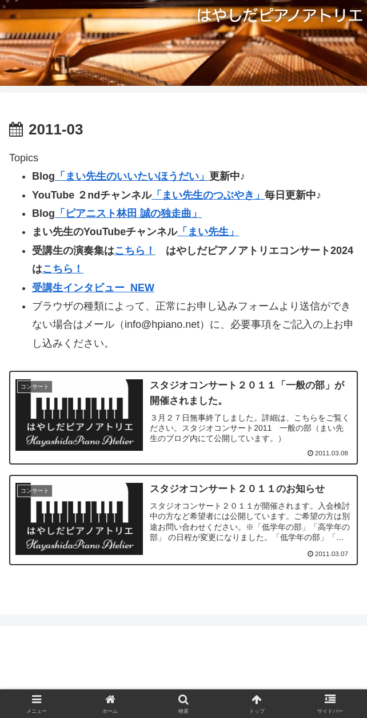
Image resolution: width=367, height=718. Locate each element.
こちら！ (134, 250)
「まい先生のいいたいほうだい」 (132, 176)
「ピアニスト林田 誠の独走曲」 (128, 213)
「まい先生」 (208, 231)
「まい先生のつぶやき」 (208, 195)
